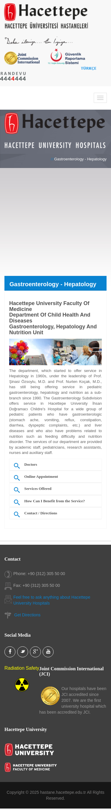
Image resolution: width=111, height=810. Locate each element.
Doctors (30, 466)
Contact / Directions (40, 514)
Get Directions (27, 615)
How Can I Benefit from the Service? (54, 502)
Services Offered (38, 490)
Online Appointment (41, 478)
